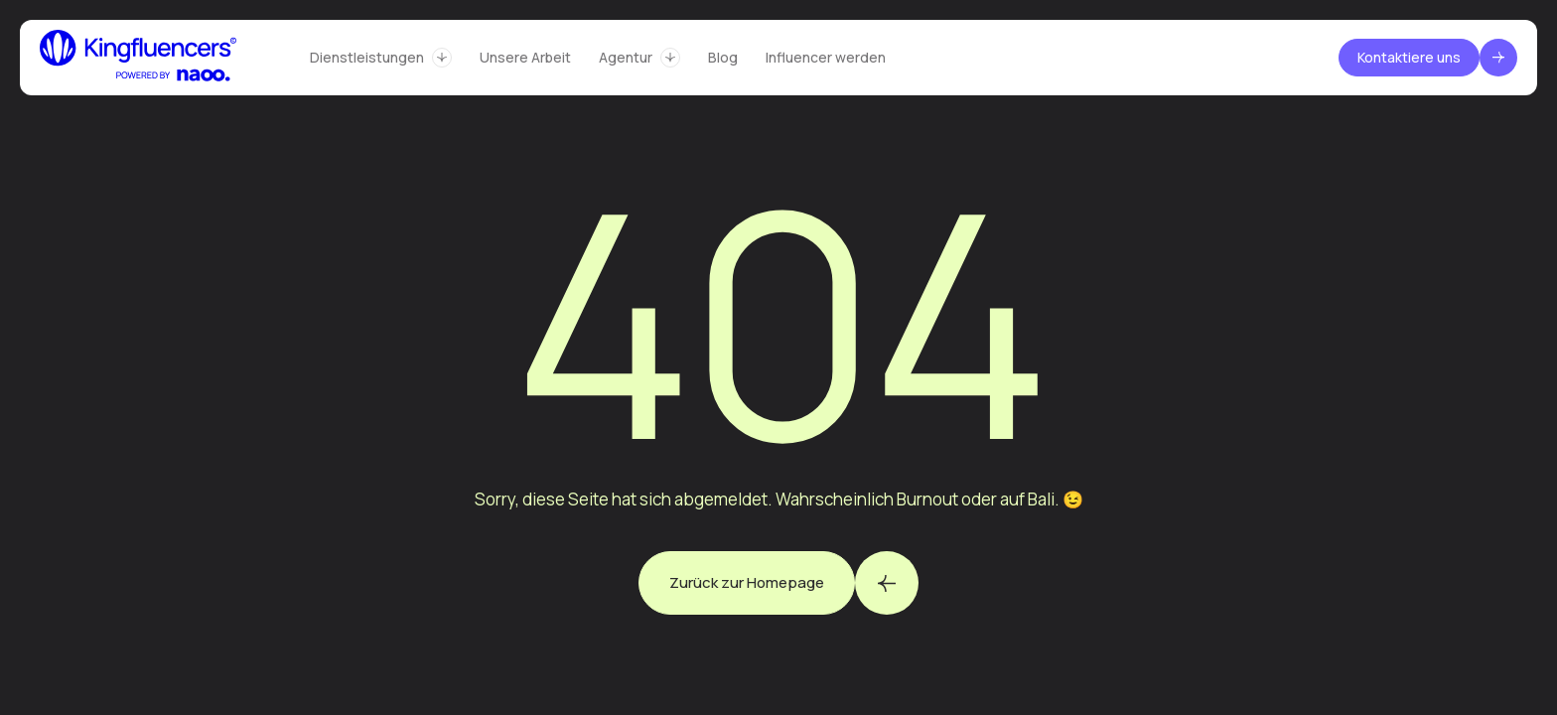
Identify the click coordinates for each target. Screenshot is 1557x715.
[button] (381, 57)
